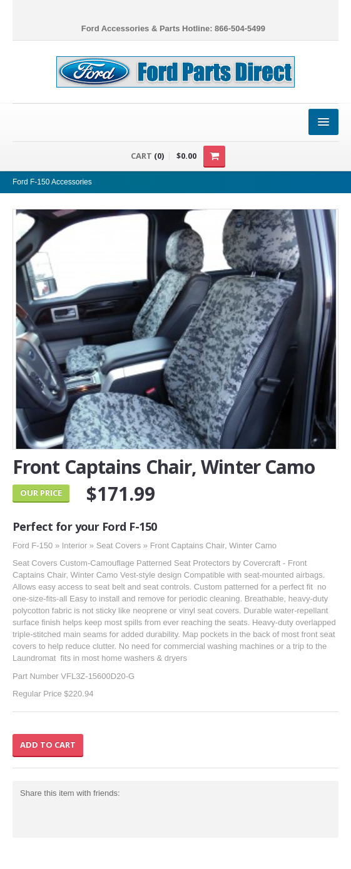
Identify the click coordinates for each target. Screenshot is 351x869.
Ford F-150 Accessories (52, 182)
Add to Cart (48, 744)
